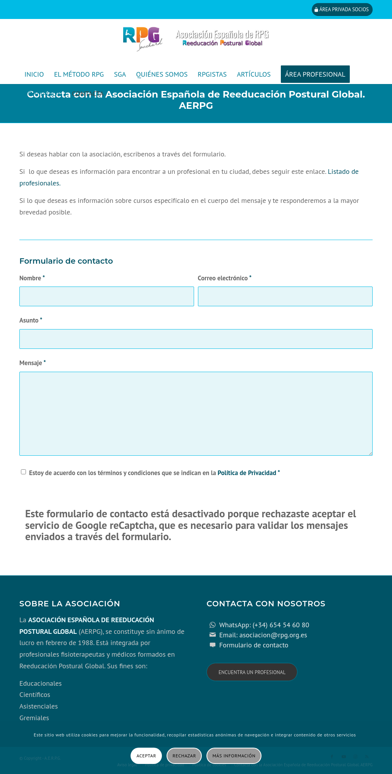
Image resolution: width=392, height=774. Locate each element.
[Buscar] (367, 93)
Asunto (30, 320)
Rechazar (184, 756)
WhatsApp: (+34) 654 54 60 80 (264, 624)
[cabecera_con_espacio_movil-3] (196, 42)
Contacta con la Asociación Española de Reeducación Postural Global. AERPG (196, 100)
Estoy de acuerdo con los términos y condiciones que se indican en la (154, 473)
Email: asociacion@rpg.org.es (263, 634)
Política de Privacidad (247, 473)
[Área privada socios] (342, 9)
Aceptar (146, 756)
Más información (234, 756)
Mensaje (32, 363)
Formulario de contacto (254, 644)
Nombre (32, 278)
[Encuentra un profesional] (251, 672)
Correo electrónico (225, 278)
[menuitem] (34, 74)
